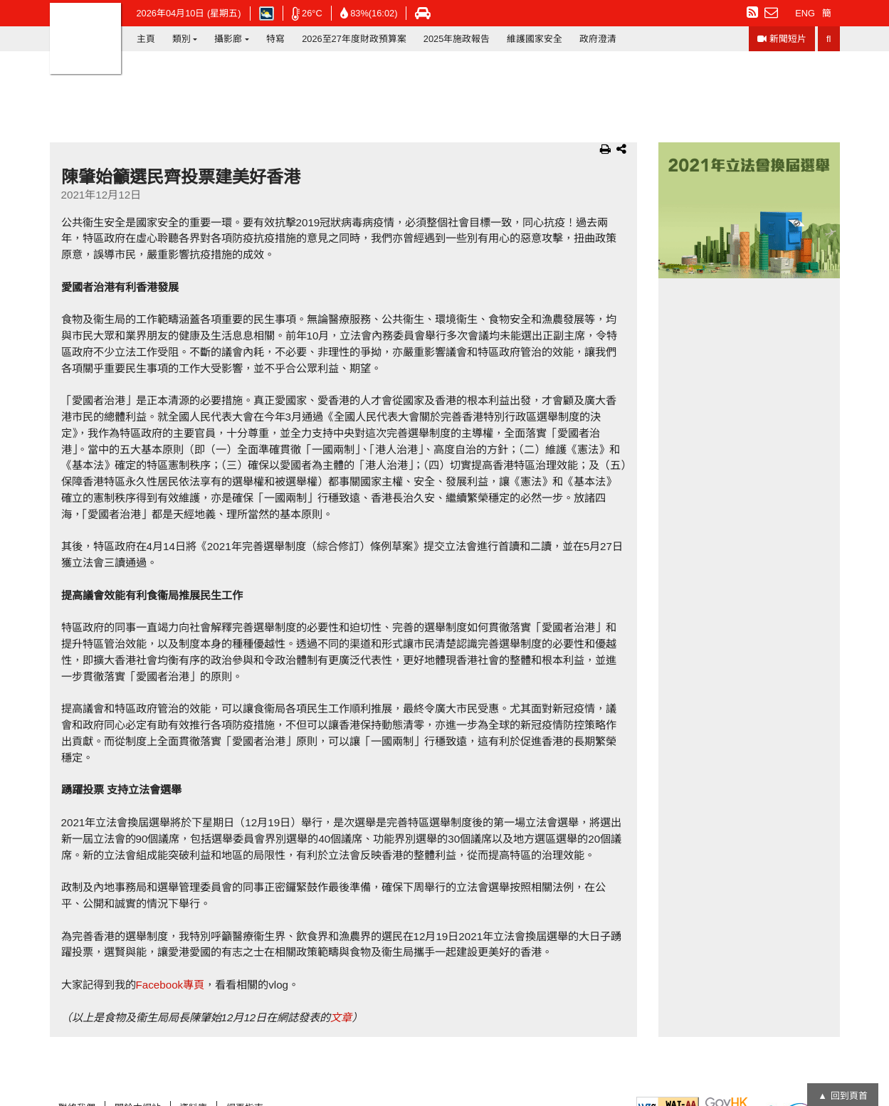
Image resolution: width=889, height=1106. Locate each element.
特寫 (275, 38)
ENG (805, 13)
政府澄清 (597, 38)
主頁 (146, 38)
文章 (341, 1017)
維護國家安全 (534, 38)
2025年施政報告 (457, 38)
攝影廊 (228, 38)
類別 (181, 38)
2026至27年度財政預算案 (354, 38)
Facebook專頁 (170, 985)
